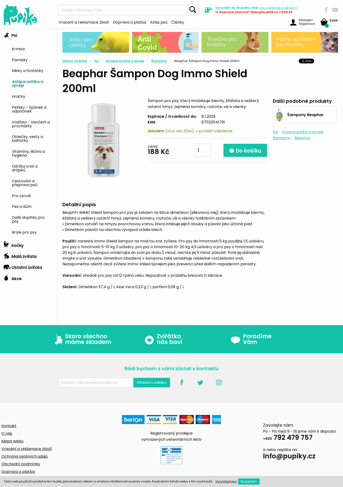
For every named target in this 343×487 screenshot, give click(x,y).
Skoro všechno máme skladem (82, 339)
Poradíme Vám (251, 339)
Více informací (226, 481)
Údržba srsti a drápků (24, 168)
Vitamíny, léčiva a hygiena (28, 153)
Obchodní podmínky (20, 464)
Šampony (159, 61)
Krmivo (18, 48)
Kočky (14, 244)
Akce (12, 277)
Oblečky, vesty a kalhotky (27, 138)
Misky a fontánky (27, 70)
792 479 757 (288, 438)
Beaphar (302, 138)
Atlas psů (158, 22)
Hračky (18, 96)
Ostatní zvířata (23, 266)
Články (177, 22)
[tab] (29, 134)
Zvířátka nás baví (163, 339)
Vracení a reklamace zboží (84, 22)
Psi (10, 34)
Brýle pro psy (24, 232)
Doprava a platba (129, 22)
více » (278, 8)
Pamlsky (20, 59)
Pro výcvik (21, 195)
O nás (6, 433)
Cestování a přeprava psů (24, 182)
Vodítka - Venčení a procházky (31, 123)
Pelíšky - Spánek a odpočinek (29, 109)
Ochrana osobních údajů (24, 456)
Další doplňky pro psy (28, 219)
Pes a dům (21, 206)
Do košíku (245, 150)
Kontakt (8, 426)
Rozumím (249, 481)
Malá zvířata (20, 255)
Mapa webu (12, 441)
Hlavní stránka (74, 61)
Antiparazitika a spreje (27, 83)
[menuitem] (33, 48)
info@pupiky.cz (289, 457)
